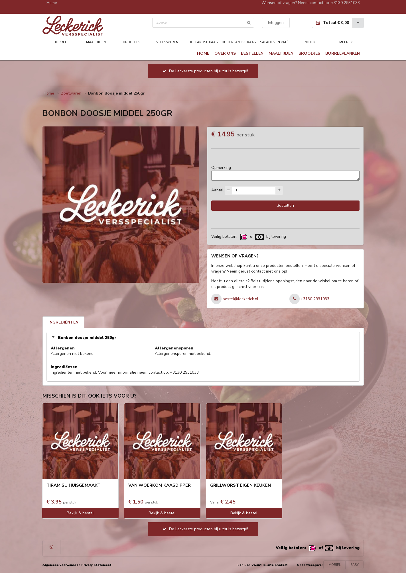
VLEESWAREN (167, 42)
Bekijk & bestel (80, 513)
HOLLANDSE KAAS (203, 42)
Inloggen (276, 22)
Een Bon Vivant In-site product (262, 565)
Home (51, 2)
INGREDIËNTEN (63, 322)
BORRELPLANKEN (342, 53)
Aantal (217, 190)
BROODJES (131, 42)
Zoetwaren (71, 93)
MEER (346, 42)
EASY (354, 565)
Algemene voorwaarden (61, 565)
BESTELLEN (252, 53)
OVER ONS (225, 53)
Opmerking (221, 167)
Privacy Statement (96, 565)
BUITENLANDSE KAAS (239, 42)
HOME (203, 53)
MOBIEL (334, 565)
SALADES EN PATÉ (274, 42)
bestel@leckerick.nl (240, 299)
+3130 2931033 (345, 2)
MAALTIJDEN (96, 42)
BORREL (60, 42)
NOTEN (310, 42)
